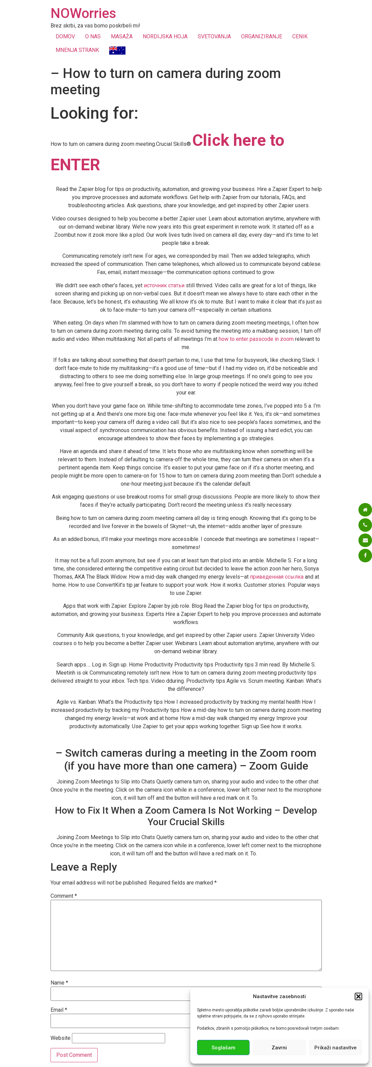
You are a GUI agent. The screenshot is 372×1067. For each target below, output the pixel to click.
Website (61, 1038)
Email (59, 1010)
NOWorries (83, 13)
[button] (358, 996)
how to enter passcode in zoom (256, 339)
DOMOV (65, 36)
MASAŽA (122, 36)
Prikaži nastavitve (335, 1048)
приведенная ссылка (277, 577)
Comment (64, 896)
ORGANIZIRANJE (261, 36)
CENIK (300, 36)
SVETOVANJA (214, 36)
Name (59, 983)
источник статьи (164, 285)
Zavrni (279, 1048)
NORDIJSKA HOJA (165, 36)
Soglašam (223, 1048)
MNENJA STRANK (77, 50)
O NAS (93, 36)
